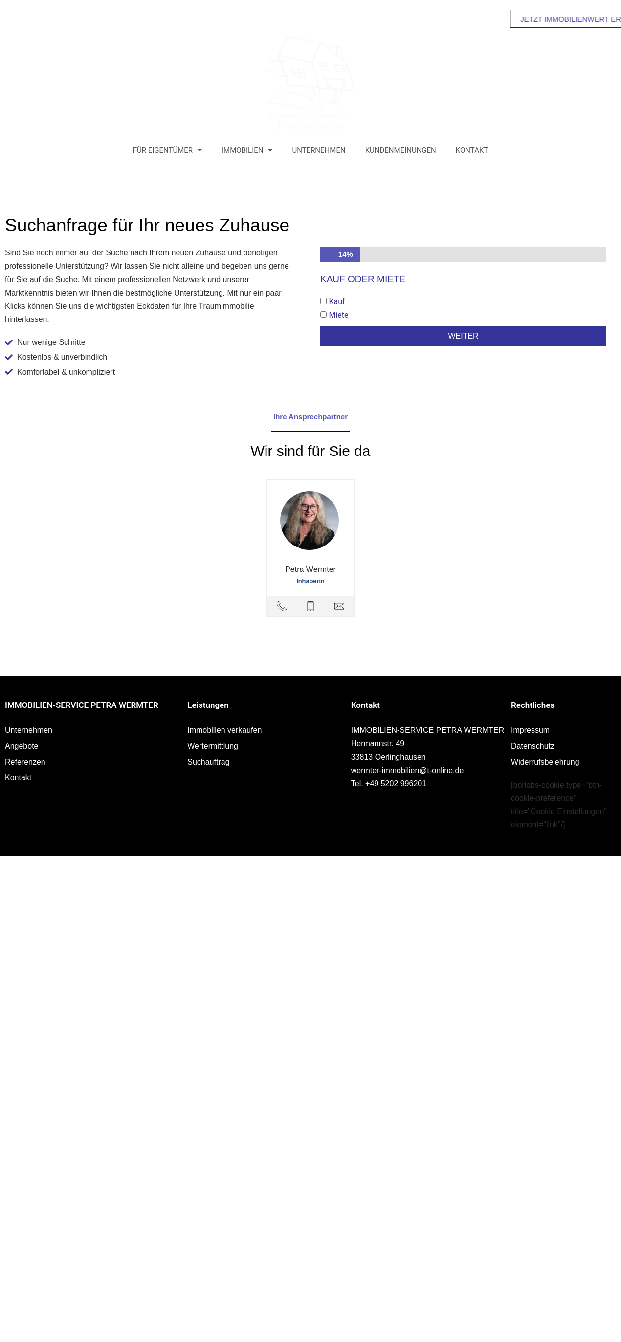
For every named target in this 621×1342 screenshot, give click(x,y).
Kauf (337, 301)
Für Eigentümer (167, 150)
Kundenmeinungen (400, 150)
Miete (338, 314)
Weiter (463, 336)
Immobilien (247, 150)
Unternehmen (318, 150)
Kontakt (472, 150)
